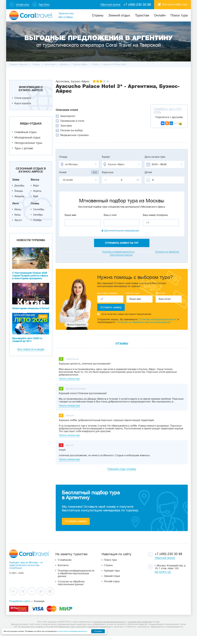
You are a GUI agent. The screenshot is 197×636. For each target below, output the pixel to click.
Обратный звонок (165, 558)
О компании (64, 560)
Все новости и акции (30, 349)
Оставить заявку (76, 521)
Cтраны (97, 15)
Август (18, 220)
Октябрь (38, 214)
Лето (15, 203)
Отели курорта (22, 98)
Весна (35, 179)
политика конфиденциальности (109, 621)
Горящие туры (112, 570)
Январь (18, 191)
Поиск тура (179, 15)
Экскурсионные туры (28, 142)
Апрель (37, 191)
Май (35, 196)
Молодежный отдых (27, 137)
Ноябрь (37, 220)
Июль (17, 214)
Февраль (19, 196)
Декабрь (19, 185)
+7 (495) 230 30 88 (137, 4)
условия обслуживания (140, 621)
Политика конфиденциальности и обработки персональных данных (76, 573)
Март (36, 185)
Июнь (17, 209)
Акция (43, 316)
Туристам (142, 15)
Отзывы (121, 343)
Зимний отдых (119, 15)
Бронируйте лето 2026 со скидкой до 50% (27, 340)
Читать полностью (69, 378)
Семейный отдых (25, 132)
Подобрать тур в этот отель (167, 110)
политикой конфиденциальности (72, 631)
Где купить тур (163, 572)
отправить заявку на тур (121, 243)
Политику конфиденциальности (118, 251)
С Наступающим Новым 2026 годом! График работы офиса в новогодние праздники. (30, 276)
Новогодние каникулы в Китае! (30, 308)
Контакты (63, 565)
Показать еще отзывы (121, 469)
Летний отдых (112, 581)
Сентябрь (38, 209)
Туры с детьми (23, 148)
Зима (15, 179)
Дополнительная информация (121, 230)
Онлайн (160, 15)
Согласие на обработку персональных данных (143, 322)
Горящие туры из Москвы (23, 562)
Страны (108, 565)
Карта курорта (22, 103)
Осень (35, 203)
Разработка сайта (19, 601)
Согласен (98, 631)
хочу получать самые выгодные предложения (124, 314)
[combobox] (79, 164)
